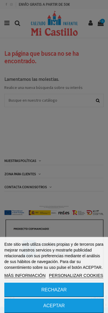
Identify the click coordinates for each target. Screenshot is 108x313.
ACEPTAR (54, 305)
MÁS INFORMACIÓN (25, 275)
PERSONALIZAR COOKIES (76, 275)
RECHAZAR (54, 289)
